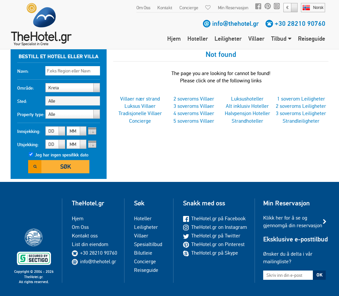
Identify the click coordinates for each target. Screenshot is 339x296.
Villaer (256, 38)
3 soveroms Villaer (193, 106)
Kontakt (164, 8)
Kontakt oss (85, 236)
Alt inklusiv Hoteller (247, 106)
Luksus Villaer (140, 106)
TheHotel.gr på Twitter (211, 236)
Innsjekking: (28, 131)
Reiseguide (311, 38)
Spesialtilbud (148, 244)
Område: (25, 88)
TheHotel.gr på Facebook (214, 218)
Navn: (23, 71)
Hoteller (197, 38)
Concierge (188, 8)
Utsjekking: (28, 145)
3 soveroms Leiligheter (301, 113)
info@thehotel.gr (235, 23)
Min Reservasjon (233, 8)
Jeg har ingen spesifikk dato (61, 155)
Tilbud (281, 38)
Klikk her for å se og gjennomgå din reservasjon (292, 221)
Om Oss (143, 8)
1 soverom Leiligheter (301, 99)
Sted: (22, 101)
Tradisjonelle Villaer (140, 113)
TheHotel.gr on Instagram (215, 227)
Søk (65, 166)
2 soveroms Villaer (193, 99)
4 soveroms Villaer (193, 113)
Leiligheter (228, 38)
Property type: (31, 114)
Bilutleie (143, 253)
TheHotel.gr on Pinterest (214, 244)
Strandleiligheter (301, 121)
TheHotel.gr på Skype (210, 253)
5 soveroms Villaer (193, 121)
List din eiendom (90, 244)
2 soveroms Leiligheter (301, 106)
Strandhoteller (247, 121)
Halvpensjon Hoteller (247, 113)
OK (319, 275)
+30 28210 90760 (300, 23)
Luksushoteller (247, 99)
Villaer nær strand (140, 99)
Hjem (174, 38)
